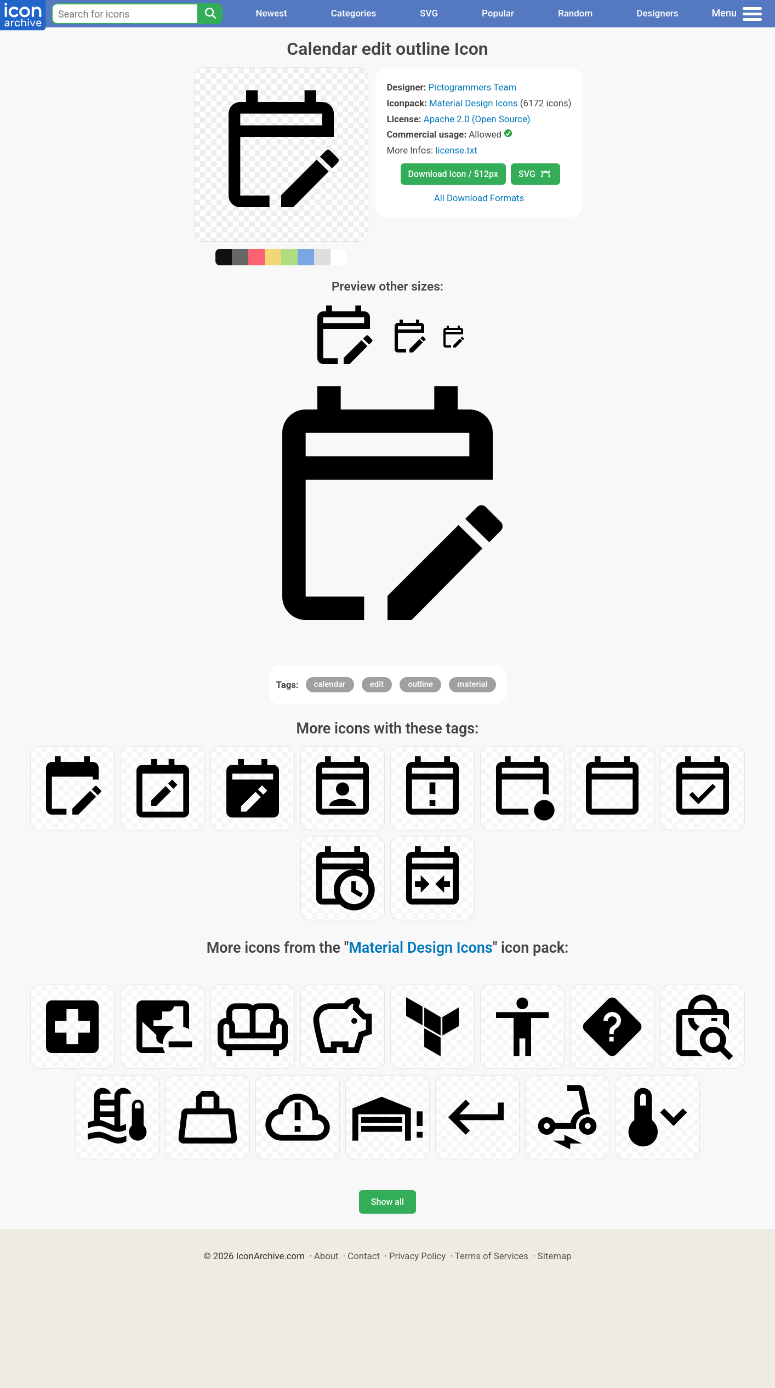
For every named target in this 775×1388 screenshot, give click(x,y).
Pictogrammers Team (473, 87)
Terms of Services (491, 1255)
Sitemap (555, 1255)
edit (377, 684)
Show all (387, 1202)
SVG (429, 13)
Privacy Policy (417, 1255)
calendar (330, 684)
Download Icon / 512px (453, 174)
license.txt (456, 150)
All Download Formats (479, 197)
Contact (363, 1255)
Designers (657, 13)
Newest (271, 13)
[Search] (210, 13)
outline (420, 684)
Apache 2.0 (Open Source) (477, 118)
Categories (354, 13)
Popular (498, 13)
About (326, 1255)
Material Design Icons (473, 103)
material (472, 684)
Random (575, 13)
